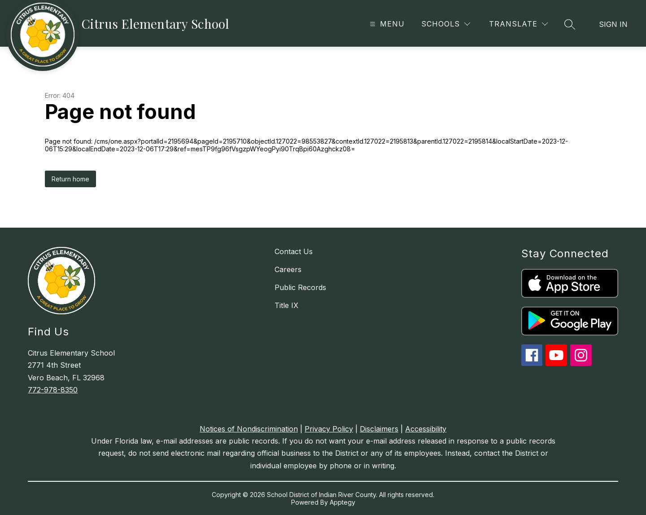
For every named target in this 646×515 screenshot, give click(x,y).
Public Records (300, 287)
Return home (70, 179)
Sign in (613, 24)
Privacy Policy (329, 428)
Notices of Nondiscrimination (249, 428)
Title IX (286, 305)
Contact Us (294, 251)
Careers (288, 269)
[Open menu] (386, 24)
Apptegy (342, 502)
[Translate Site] (518, 24)
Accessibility (425, 428)
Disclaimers (379, 428)
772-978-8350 (53, 389)
